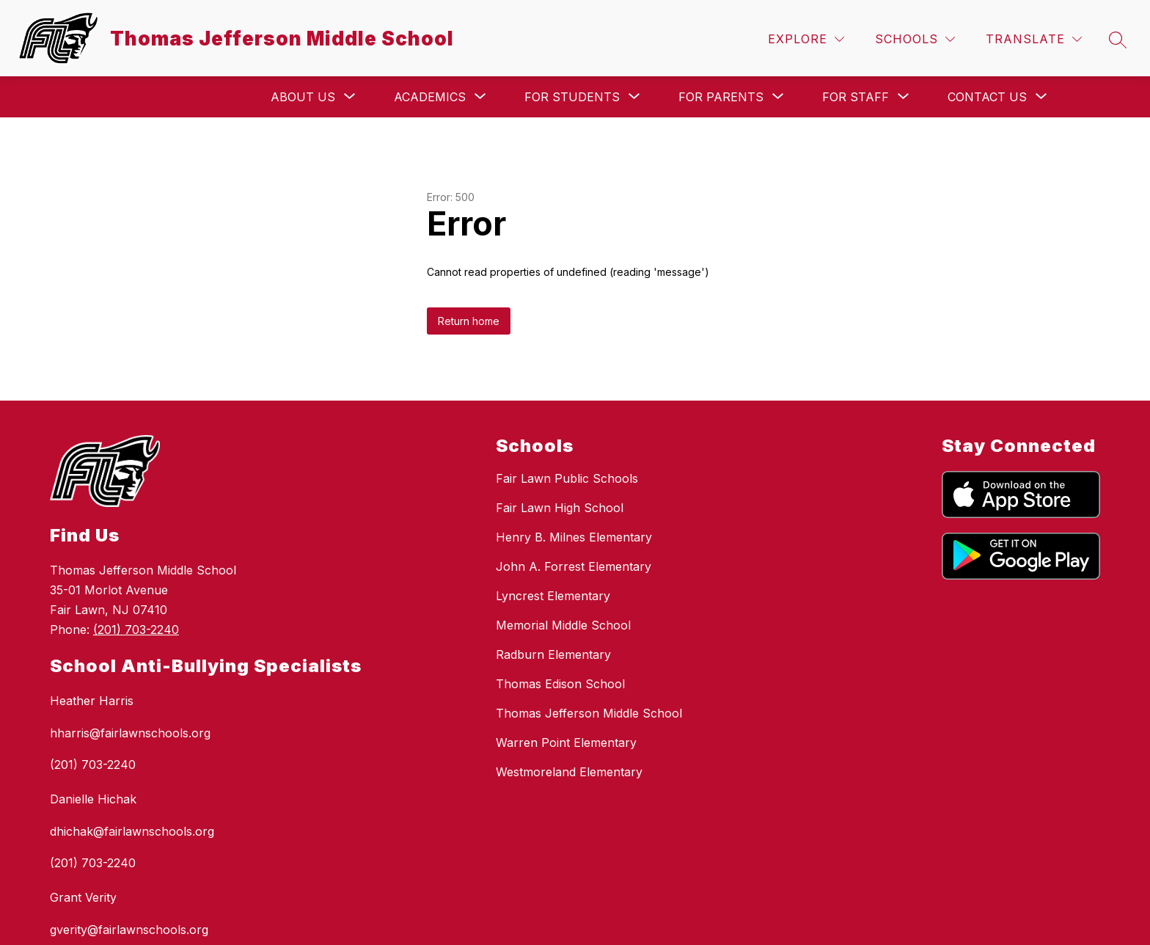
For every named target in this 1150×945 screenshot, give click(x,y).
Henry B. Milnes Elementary (574, 537)
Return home (468, 321)
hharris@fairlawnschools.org (130, 733)
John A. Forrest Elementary (573, 566)
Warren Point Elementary (566, 742)
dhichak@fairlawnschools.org (132, 831)
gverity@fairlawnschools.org (129, 929)
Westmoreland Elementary (569, 772)
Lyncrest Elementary (553, 595)
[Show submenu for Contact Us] (987, 97)
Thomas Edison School (560, 683)
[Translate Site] (1033, 39)
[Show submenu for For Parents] (720, 97)
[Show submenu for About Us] (303, 97)
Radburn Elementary (553, 654)
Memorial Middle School (563, 625)
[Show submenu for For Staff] (855, 97)
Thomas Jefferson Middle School (589, 713)
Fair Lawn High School (559, 507)
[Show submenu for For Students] (572, 97)
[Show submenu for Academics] (430, 97)
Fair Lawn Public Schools (567, 478)
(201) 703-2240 (136, 629)
